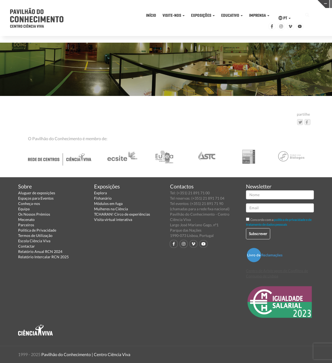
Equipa (24, 209)
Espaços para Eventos (36, 198)
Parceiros (26, 225)
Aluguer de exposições (36, 193)
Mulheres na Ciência (111, 209)
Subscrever (258, 233)
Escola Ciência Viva (34, 241)
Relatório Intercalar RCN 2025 (43, 257)
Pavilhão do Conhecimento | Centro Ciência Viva (85, 354)
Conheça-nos (29, 203)
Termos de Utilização (35, 235)
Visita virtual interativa (113, 219)
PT (284, 18)
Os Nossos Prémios (34, 214)
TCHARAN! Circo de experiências (122, 214)
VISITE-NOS (174, 15)
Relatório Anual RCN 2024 (40, 251)
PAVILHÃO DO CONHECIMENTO (177, 4)
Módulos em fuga (108, 203)
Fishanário (103, 198)
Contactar (26, 246)
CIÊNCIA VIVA (249, 4)
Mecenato (26, 219)
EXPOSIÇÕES (203, 15)
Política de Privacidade (37, 230)
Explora (100, 193)
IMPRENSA (259, 15)
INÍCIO (151, 15)
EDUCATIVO (232, 15)
